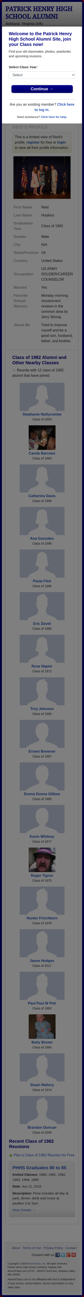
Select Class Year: (23, 67)
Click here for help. (54, 117)
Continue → (42, 89)
